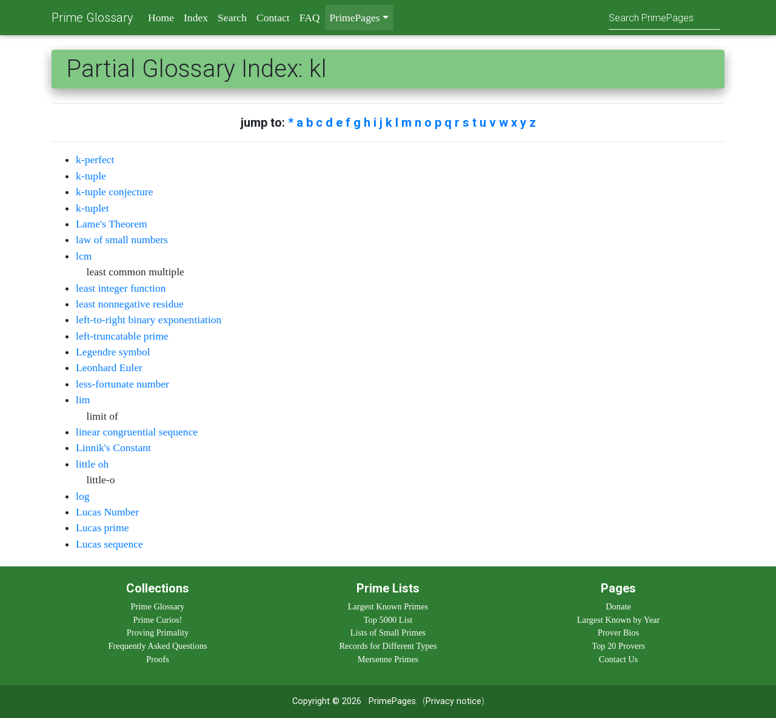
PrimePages (392, 701)
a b (304, 122)
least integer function (121, 288)
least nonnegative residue (130, 304)
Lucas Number (107, 512)
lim (83, 400)
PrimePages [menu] (355, 18)
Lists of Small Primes (388, 632)
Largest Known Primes (388, 606)
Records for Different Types (387, 646)
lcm (84, 256)
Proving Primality (158, 632)
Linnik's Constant (113, 447)
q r (452, 122)
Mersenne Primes (388, 659)
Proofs (157, 659)
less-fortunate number (122, 384)
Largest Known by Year (618, 620)
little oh (92, 464)
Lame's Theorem (111, 224)
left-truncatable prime (122, 336)
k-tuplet (92, 208)
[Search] (664, 17)
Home (161, 18)
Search (232, 18)
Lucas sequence (109, 544)
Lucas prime (102, 528)
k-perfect (95, 159)
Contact (273, 18)
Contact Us (618, 659)
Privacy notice (453, 701)
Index (196, 18)
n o (423, 122)
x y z (523, 122)
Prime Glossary (92, 17)
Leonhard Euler (109, 367)
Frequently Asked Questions (157, 646)
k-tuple (91, 176)
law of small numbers (122, 239)
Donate (618, 606)
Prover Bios (618, 632)
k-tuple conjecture (114, 192)
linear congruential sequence (137, 432)
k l (392, 122)
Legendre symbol (113, 352)
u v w (494, 122)
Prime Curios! (157, 620)
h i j (373, 122)
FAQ (309, 18)
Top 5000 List (388, 620)
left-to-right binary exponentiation (148, 320)
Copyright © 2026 (326, 701)
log (82, 496)
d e (334, 122)
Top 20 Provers (618, 646)
